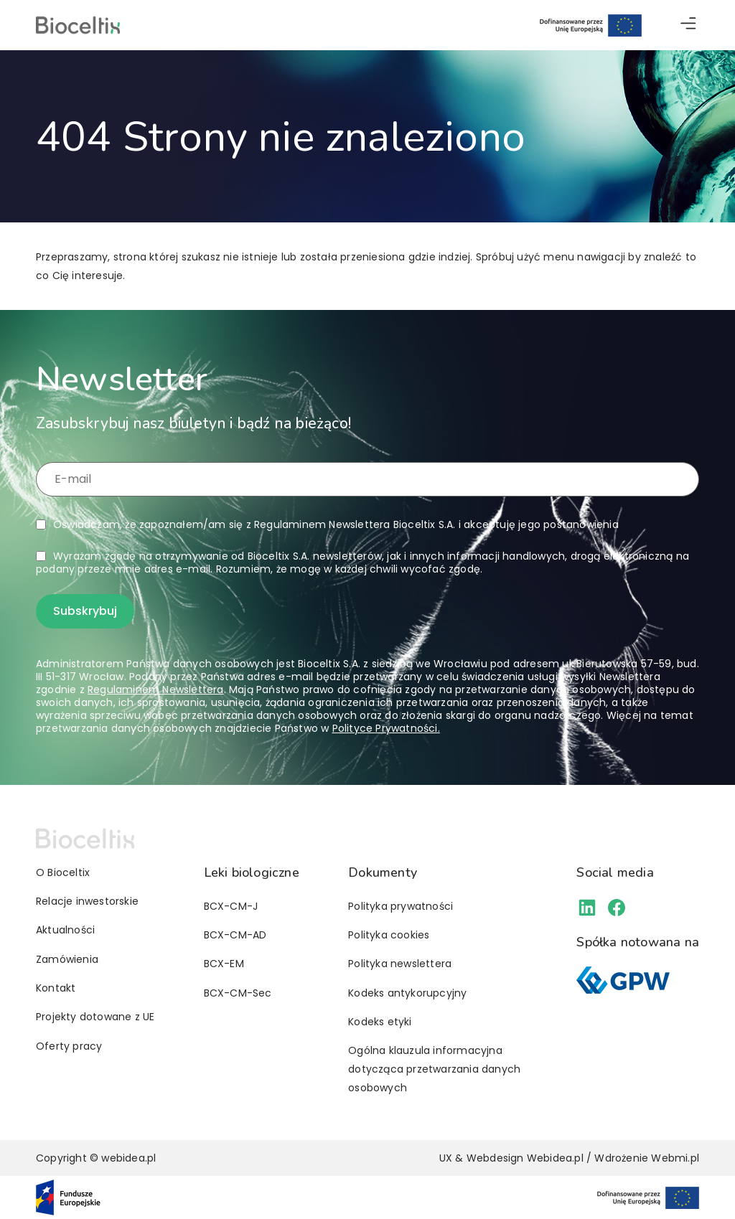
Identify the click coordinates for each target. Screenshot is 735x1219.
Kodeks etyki (379, 1022)
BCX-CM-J (231, 906)
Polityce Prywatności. (386, 728)
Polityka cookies (388, 935)
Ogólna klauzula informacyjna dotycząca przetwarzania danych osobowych (434, 1069)
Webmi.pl (675, 1158)
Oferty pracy (69, 1046)
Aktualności (65, 930)
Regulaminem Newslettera (156, 689)
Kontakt (55, 988)
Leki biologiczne (251, 872)
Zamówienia (67, 959)
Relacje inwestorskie (87, 901)
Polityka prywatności (400, 906)
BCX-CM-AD (235, 935)
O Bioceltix (63, 872)
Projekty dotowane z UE (95, 1016)
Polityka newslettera (399, 963)
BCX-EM (224, 963)
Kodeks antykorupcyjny (407, 993)
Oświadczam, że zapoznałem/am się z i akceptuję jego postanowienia (336, 524)
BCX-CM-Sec (238, 993)
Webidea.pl (555, 1158)
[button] (688, 25)
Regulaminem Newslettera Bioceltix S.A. (355, 524)
